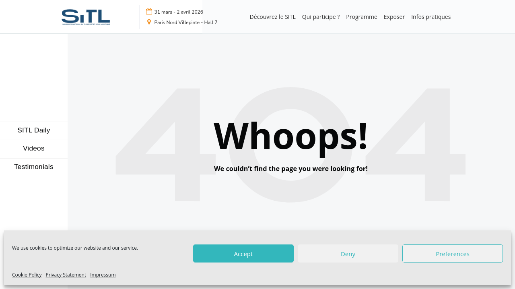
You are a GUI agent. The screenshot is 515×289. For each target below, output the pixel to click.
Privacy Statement (65, 274)
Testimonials (34, 167)
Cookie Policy (26, 274)
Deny (348, 254)
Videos (34, 148)
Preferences (453, 254)
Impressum (102, 274)
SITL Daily (33, 130)
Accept (243, 254)
